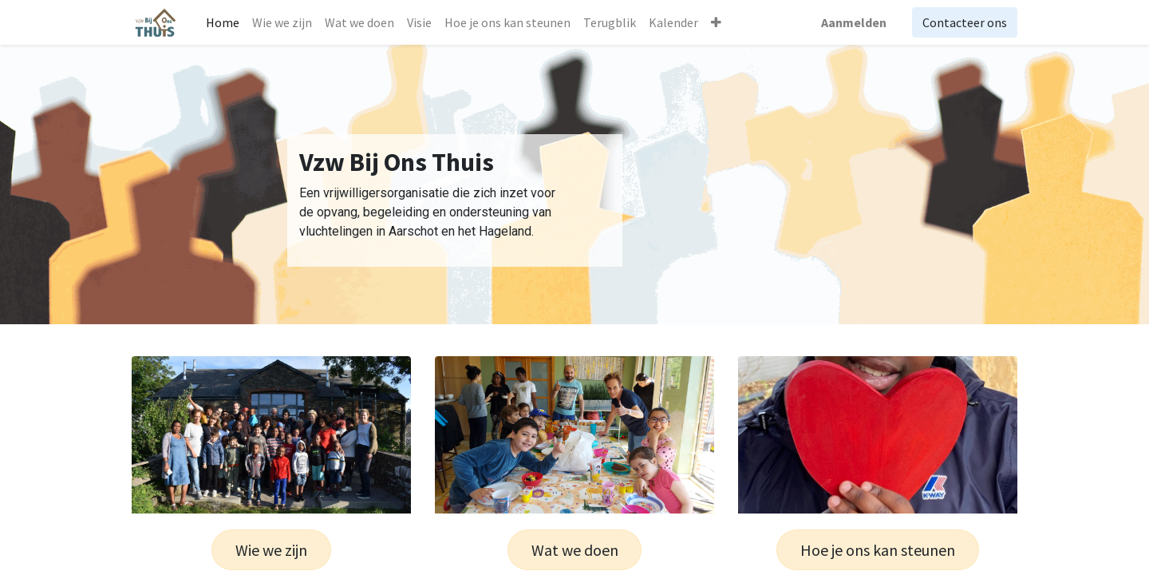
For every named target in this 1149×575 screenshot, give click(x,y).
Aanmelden (853, 22)
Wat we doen (574, 550)
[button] (716, 22)
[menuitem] (222, 22)
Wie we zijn (271, 550)
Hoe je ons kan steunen (877, 550)
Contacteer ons (964, 22)
